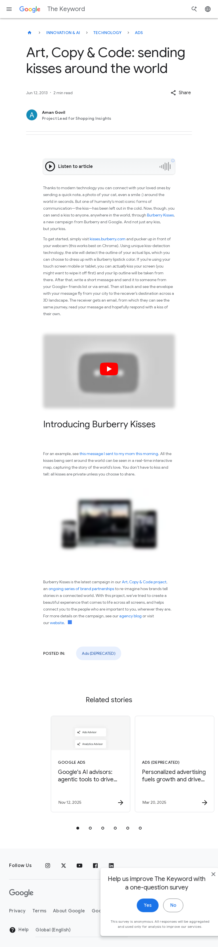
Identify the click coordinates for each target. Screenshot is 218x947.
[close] (200, 889)
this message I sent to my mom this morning (118, 453)
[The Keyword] (29, 32)
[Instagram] (47, 865)
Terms (39, 911)
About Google (69, 911)
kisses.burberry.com (107, 238)
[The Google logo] (21, 893)
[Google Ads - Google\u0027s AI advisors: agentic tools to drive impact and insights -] (66, 764)
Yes (135, 921)
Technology (107, 32)
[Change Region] (81, 930)
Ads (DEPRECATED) (99, 653)
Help (19, 930)
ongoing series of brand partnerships (81, 588)
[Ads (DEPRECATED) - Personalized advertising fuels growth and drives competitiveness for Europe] (150, 764)
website (57, 622)
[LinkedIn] (111, 865)
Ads (139, 32)
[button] (180, 93)
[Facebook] (95, 865)
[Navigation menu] (9, 9)
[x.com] (63, 865)
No (160, 921)
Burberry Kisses (160, 215)
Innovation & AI (63, 32)
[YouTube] (79, 865)
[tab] (78, 828)
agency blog (130, 615)
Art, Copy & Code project (144, 581)
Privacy (17, 911)
